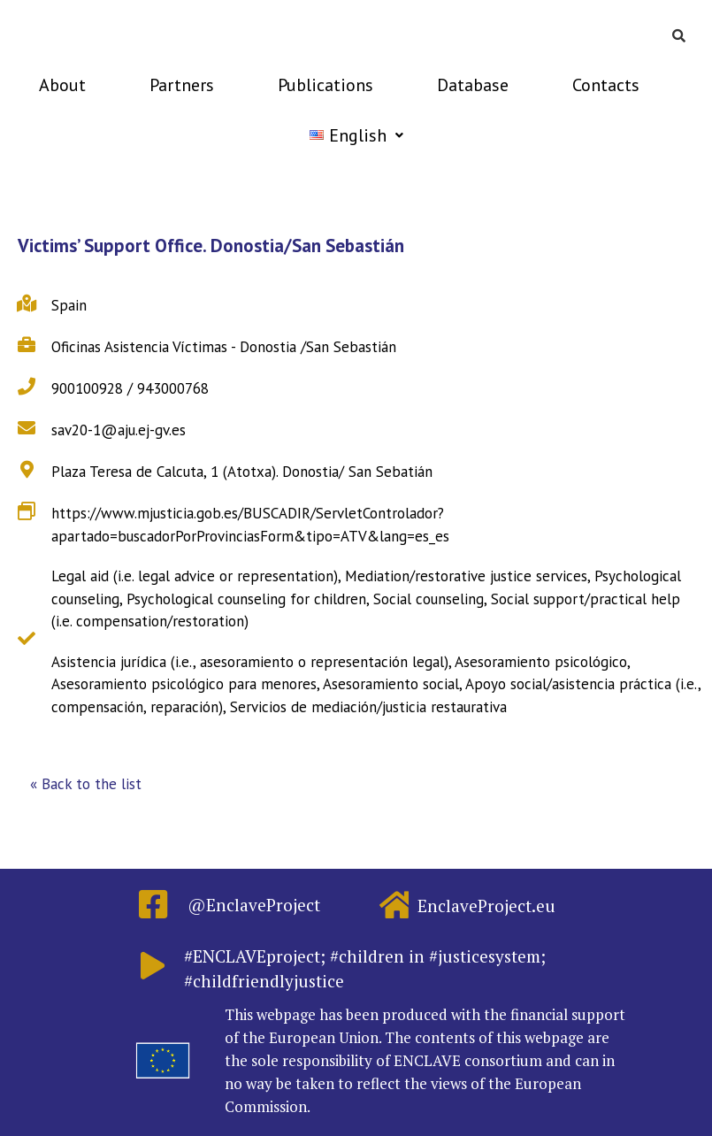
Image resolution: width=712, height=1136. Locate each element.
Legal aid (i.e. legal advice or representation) (194, 576)
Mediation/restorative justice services (466, 576)
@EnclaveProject (254, 905)
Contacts (605, 84)
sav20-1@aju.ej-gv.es (118, 430)
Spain (69, 305)
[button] (86, 785)
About (62, 84)
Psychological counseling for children (246, 599)
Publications (325, 84)
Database (473, 84)
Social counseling (428, 599)
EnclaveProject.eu (486, 905)
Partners (181, 84)
